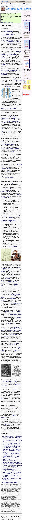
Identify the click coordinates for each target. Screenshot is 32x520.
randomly (12, 298)
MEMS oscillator (6, 131)
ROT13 (9, 323)
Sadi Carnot (17, 327)
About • (28, 4)
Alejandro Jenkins (10, 311)
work (12, 151)
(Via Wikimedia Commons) (8, 108)
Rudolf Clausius (14, 328)
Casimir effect (4, 64)
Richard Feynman (16, 294)
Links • (3, 6)
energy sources (8, 31)
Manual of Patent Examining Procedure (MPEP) (8, 221)
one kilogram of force (13, 148)
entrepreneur (13, 314)
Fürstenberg (4, 417)
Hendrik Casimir (14, 70)
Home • (3, 4)
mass (12, 275)
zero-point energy (7, 49)
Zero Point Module (8, 40)
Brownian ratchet (12, 296)
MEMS (2, 128)
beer (12, 140)
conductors (4, 73)
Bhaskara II (11, 268)
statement (3, 197)
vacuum (18, 49)
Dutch (2, 70)
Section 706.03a (12, 246)
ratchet (2, 297)
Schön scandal (14, 430)
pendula (3, 271)
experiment (15, 118)
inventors (8, 171)
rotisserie (12, 344)
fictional (9, 37)
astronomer (4, 268)
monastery (16, 343)
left (2, 280)
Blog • (7, 6)
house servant (13, 407)
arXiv (2, 134)
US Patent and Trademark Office (12, 216)
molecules (3, 300)
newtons (3, 148)
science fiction (10, 43)
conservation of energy (7, 183)
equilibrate (7, 278)
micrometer (4, 74)
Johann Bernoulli (5, 336)
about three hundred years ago (11, 318)
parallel (13, 144)
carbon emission (8, 34)
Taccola (3, 281)
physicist (6, 70)
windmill (14, 415)
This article (4, 21)
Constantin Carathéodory (14, 330)
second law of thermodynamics (7, 178)
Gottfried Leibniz (13, 334)
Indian (19, 267)
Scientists (7, 424)
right (9, 281)
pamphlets (6, 381)
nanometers (17, 143)
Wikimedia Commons (14, 286)
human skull (13, 381)
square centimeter (6, 144)
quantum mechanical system (8, 54)
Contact (12, 6)
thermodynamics (5, 191)
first (2, 177)
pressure (7, 86)
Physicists (12, 189)
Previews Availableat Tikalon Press (26, 19)
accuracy (7, 121)
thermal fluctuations (15, 303)
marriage (16, 350)
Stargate (7, 41)
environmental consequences (9, 35)
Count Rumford (5, 328)
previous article (6, 168)
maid (2, 398)
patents (11, 217)
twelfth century (5, 270)
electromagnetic (6, 79)
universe (3, 57)
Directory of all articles (7, 22)
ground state (17, 51)
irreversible (6, 189)
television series (14, 41)
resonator (14, 79)
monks (18, 347)
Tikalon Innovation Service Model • (16, 4)
